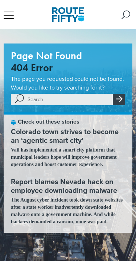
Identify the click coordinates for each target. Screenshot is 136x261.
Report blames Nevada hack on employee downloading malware (64, 186)
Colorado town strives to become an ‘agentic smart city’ (65, 136)
